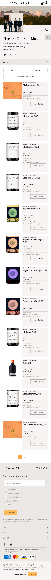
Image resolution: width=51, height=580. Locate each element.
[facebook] (5, 545)
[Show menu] (4, 3)
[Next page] (30, 457)
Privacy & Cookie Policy (27, 569)
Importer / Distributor (15, 497)
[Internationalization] (46, 2)
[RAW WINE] (12, 467)
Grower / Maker (13, 500)
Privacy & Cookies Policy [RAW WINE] (10, 550)
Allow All (32, 574)
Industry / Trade (13, 493)
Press (9, 504)
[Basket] (42, 2)
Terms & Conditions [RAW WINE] (24, 550)
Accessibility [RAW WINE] (34, 550)
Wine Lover (11, 489)
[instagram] (12, 545)
